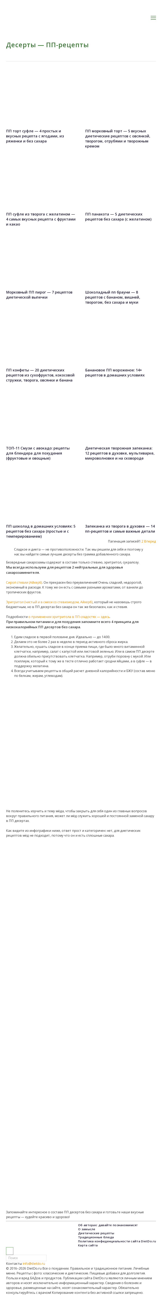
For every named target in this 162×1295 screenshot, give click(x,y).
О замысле (86, 1229)
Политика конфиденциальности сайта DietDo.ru (117, 1241)
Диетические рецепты (96, 1233)
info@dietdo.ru (34, 1263)
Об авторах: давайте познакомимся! (107, 1225)
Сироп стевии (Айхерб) (24, 582)
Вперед (150, 541)
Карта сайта (88, 1245)
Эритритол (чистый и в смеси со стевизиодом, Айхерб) (49, 602)
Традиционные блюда (96, 1237)
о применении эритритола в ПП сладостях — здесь (69, 617)
